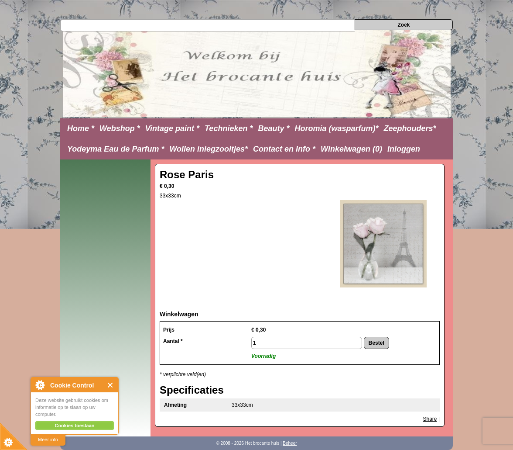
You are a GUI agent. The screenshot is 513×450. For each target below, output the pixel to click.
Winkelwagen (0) (351, 149)
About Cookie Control (39, 384)
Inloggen (403, 149)
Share (430, 419)
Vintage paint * (172, 128)
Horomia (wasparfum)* (336, 128)
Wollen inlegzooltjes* (208, 149)
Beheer (290, 443)
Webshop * (119, 128)
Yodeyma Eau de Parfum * (115, 149)
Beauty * (273, 128)
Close (110, 385)
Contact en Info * (284, 149)
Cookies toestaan (74, 425)
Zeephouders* (410, 128)
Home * (80, 128)
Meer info (48, 439)
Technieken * (229, 128)
